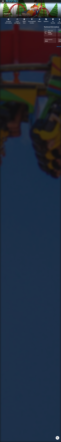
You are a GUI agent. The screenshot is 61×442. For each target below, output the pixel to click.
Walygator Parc (8, 16)
